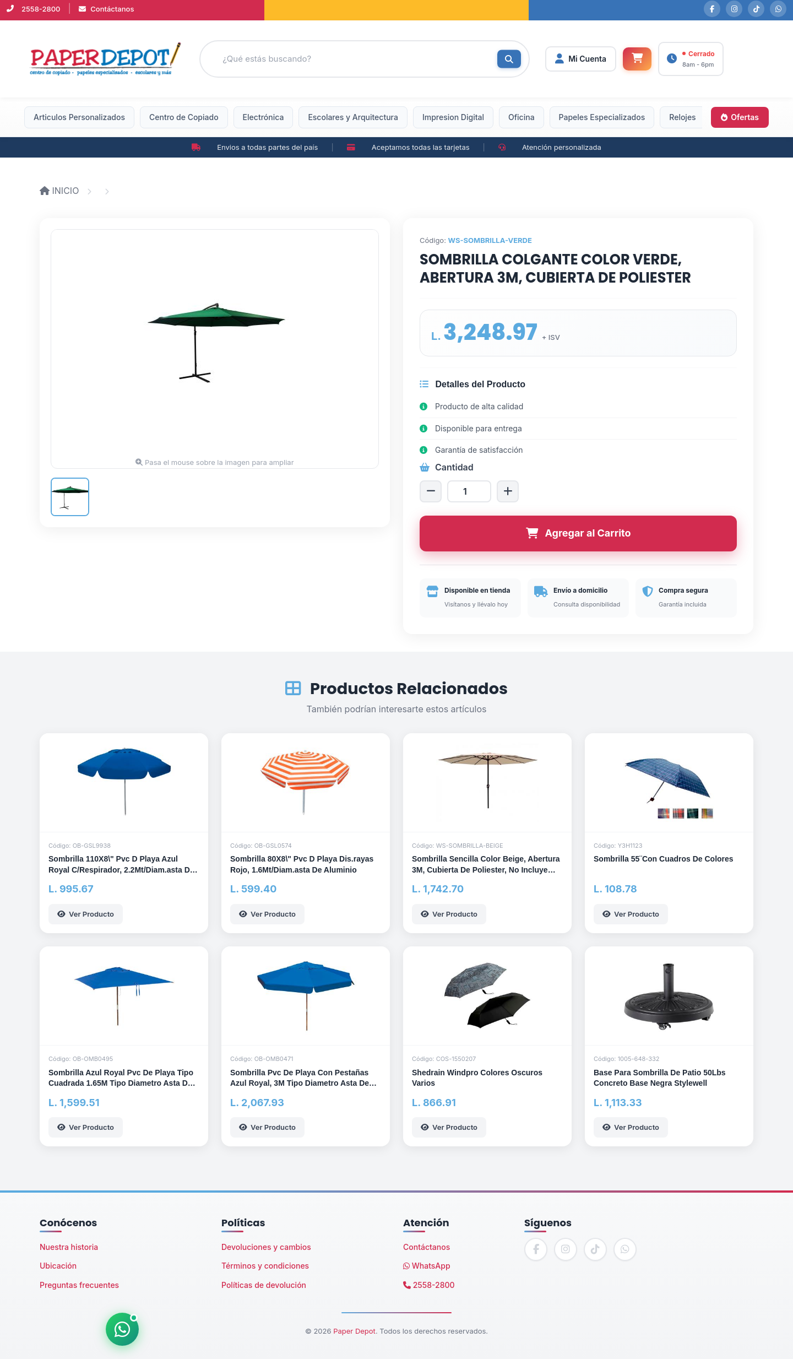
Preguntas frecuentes (79, 1285)
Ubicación (58, 1265)
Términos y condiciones (265, 1265)
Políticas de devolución (263, 1285)
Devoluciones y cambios (266, 1247)
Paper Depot (354, 1330)
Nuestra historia (69, 1247)
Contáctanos (106, 8)
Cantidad (447, 467)
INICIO (61, 190)
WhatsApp (426, 1265)
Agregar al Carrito (578, 533)
